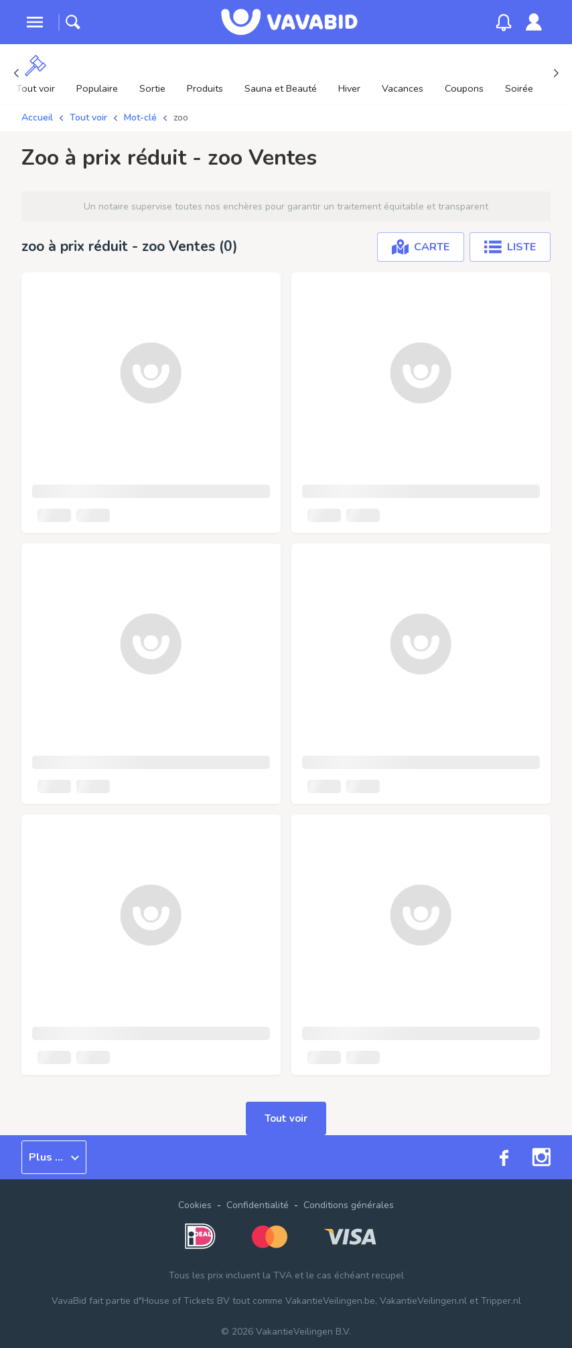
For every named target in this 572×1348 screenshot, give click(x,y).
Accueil (37, 117)
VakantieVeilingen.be (330, 1300)
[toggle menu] (34, 22)
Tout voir (88, 117)
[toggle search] (73, 22)
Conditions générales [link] (348, 1205)
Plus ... (54, 1157)
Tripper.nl (501, 1300)
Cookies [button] (195, 1205)
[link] (534, 22)
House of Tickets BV (186, 1300)
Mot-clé (140, 117)
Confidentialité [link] (257, 1205)
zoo (180, 117)
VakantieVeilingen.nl (423, 1300)
